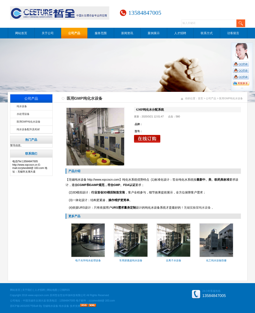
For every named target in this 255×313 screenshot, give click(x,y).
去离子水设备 (173, 260)
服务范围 (101, 33)
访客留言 (233, 33)
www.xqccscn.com (38, 295)
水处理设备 (23, 114)
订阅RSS (64, 289)
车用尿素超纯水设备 (130, 260)
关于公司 (48, 33)
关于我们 (27, 289)
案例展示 (154, 33)
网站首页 (21, 33)
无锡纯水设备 (50, 305)
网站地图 (52, 289)
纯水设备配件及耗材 (28, 129)
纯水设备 (22, 106)
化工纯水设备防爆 (216, 260)
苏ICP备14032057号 (21, 305)
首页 (200, 98)
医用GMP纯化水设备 (28, 121)
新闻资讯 (127, 33)
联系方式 (207, 33)
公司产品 (74, 33)
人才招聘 (180, 33)
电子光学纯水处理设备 (88, 260)
